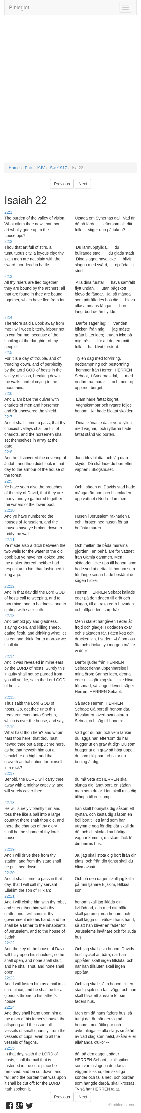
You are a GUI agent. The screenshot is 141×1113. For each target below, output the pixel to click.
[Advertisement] (70, 92)
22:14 (9, 656)
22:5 (8, 352)
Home (14, 167)
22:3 (8, 276)
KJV (41, 167)
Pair (28, 167)
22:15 (9, 697)
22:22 (9, 943)
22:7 (8, 416)
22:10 (9, 510)
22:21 (9, 896)
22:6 (8, 393)
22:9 (8, 481)
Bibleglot (19, 8)
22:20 (9, 872)
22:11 (9, 539)
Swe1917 (58, 167)
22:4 (8, 317)
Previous (62, 184)
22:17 (9, 773)
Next (83, 184)
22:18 (9, 802)
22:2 (8, 241)
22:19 (9, 849)
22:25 (9, 1048)
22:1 (8, 212)
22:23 (9, 978)
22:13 (9, 615)
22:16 (9, 726)
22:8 (8, 452)
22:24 (9, 1007)
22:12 (9, 586)
